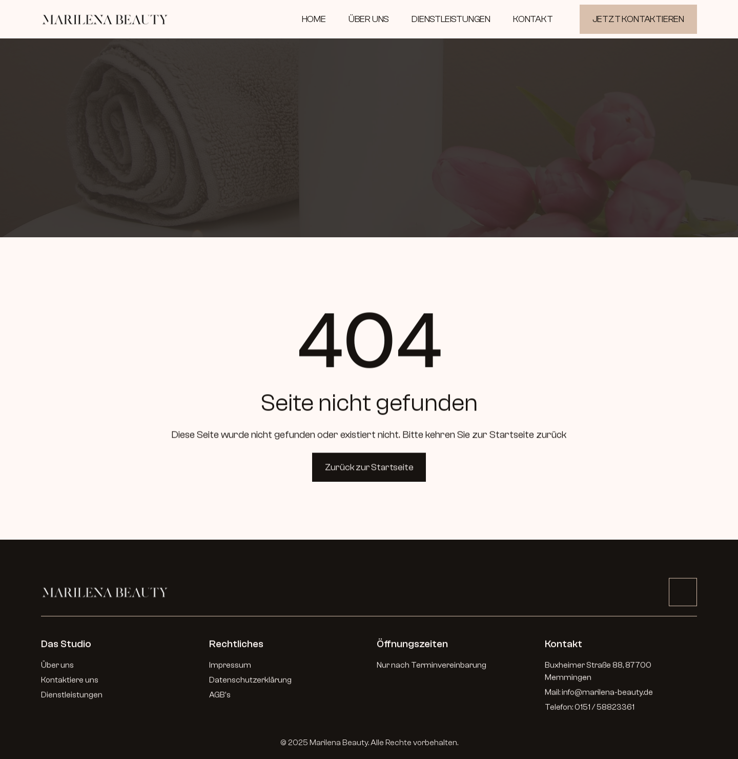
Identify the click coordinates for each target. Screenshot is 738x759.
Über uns (57, 668)
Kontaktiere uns (69, 683)
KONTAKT (533, 19)
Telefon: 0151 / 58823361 (589, 710)
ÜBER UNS (368, 19)
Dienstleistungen (71, 698)
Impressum (230, 668)
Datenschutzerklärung (250, 683)
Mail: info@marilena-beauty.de (599, 695)
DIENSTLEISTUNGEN (451, 19)
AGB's (220, 698)
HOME (314, 19)
